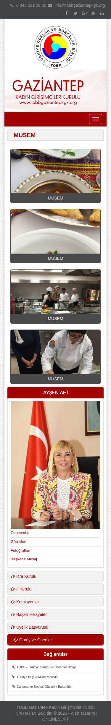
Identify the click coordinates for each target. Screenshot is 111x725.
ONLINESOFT (55, 719)
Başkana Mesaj (24, 559)
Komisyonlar (25, 601)
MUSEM (55, 198)
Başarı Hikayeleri (29, 614)
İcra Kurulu (23, 576)
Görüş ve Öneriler (33, 640)
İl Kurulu (21, 589)
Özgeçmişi (20, 533)
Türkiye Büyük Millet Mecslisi (35, 677)
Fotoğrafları (20, 550)
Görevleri (18, 541)
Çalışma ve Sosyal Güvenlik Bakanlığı (42, 686)
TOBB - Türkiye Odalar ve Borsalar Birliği (44, 667)
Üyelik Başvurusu (29, 627)
